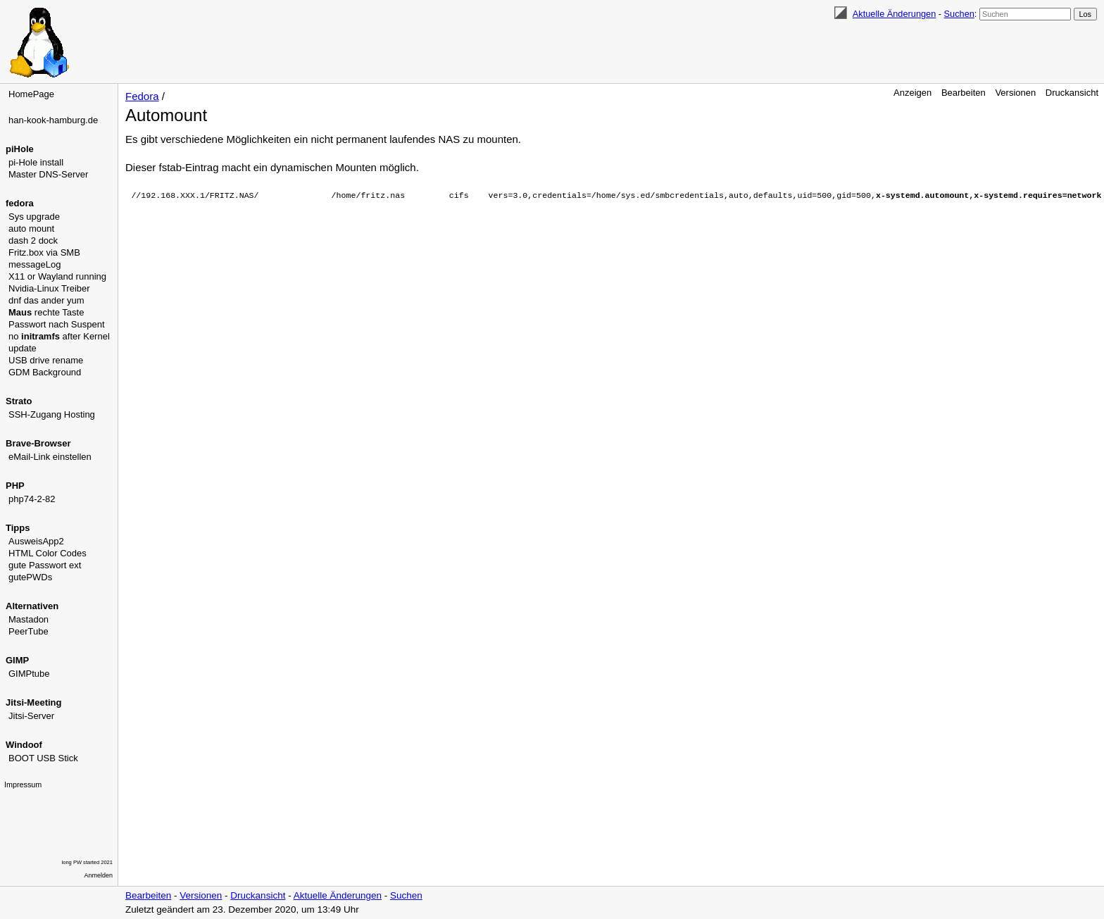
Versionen (1015, 92)
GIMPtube (29, 673)
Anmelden (98, 875)
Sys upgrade (34, 216)
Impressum (23, 784)
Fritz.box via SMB (44, 252)
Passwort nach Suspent (56, 324)
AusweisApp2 (36, 541)
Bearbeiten (963, 92)
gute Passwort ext (44, 565)
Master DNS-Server (48, 174)
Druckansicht (1072, 92)
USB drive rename (45, 360)
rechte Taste (46, 312)
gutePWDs (30, 577)
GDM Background (44, 372)
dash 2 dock (33, 240)
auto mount (31, 228)
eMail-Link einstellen (50, 456)
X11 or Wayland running (57, 276)
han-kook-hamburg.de (53, 120)
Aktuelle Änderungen (894, 13)
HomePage (31, 94)
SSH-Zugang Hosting (51, 414)
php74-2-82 (32, 499)
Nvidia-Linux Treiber (49, 288)
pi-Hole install (35, 162)
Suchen (959, 13)
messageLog (34, 264)
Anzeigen (912, 92)
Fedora (142, 96)
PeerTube (28, 631)
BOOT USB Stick (43, 758)
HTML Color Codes (47, 553)
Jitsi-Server (31, 716)
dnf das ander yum (46, 300)
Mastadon (28, 619)
